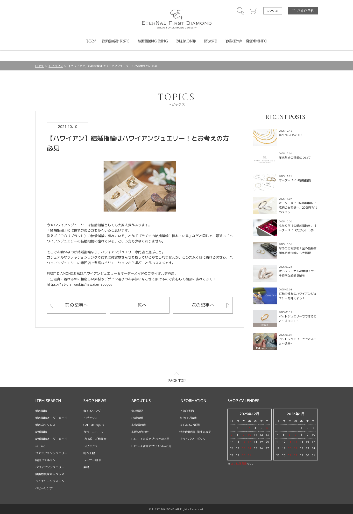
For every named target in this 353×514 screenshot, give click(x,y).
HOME (39, 66)
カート (253, 10)
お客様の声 (138, 425)
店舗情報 (137, 418)
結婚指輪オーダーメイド (51, 439)
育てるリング (92, 411)
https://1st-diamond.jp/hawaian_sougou (79, 284)
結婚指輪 (41, 432)
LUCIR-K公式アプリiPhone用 (150, 439)
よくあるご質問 (189, 425)
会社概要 (137, 411)
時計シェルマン (45, 460)
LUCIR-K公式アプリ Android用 (151, 446)
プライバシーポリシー (193, 439)
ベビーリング (44, 488)
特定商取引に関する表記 (195, 432)
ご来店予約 (305, 10)
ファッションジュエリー (51, 453)
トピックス (56, 66)
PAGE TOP (177, 380)
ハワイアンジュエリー (49, 467)
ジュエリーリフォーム (49, 481)
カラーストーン (93, 432)
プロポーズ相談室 (94, 439)
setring (40, 446)
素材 (86, 467)
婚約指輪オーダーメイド (51, 418)
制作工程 (89, 453)
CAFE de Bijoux (93, 425)
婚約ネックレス (45, 425)
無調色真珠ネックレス (49, 474)
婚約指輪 (41, 411)
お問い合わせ (140, 432)
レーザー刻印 (92, 460)
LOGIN (272, 11)
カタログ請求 (188, 418)
